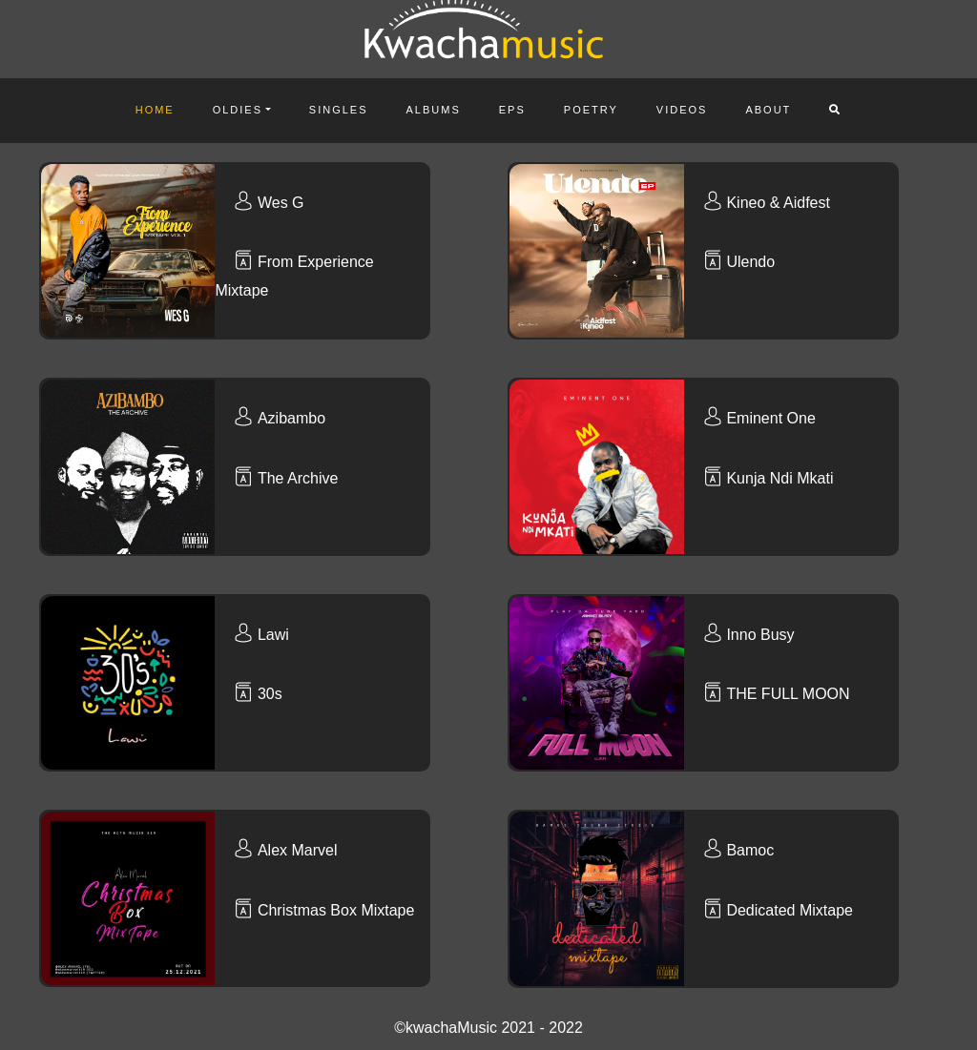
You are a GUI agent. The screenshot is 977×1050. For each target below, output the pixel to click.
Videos (682, 109)
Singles (338, 109)
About (768, 109)
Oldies (237, 109)
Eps (512, 109)
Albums (433, 109)
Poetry (591, 109)
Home (155, 109)
